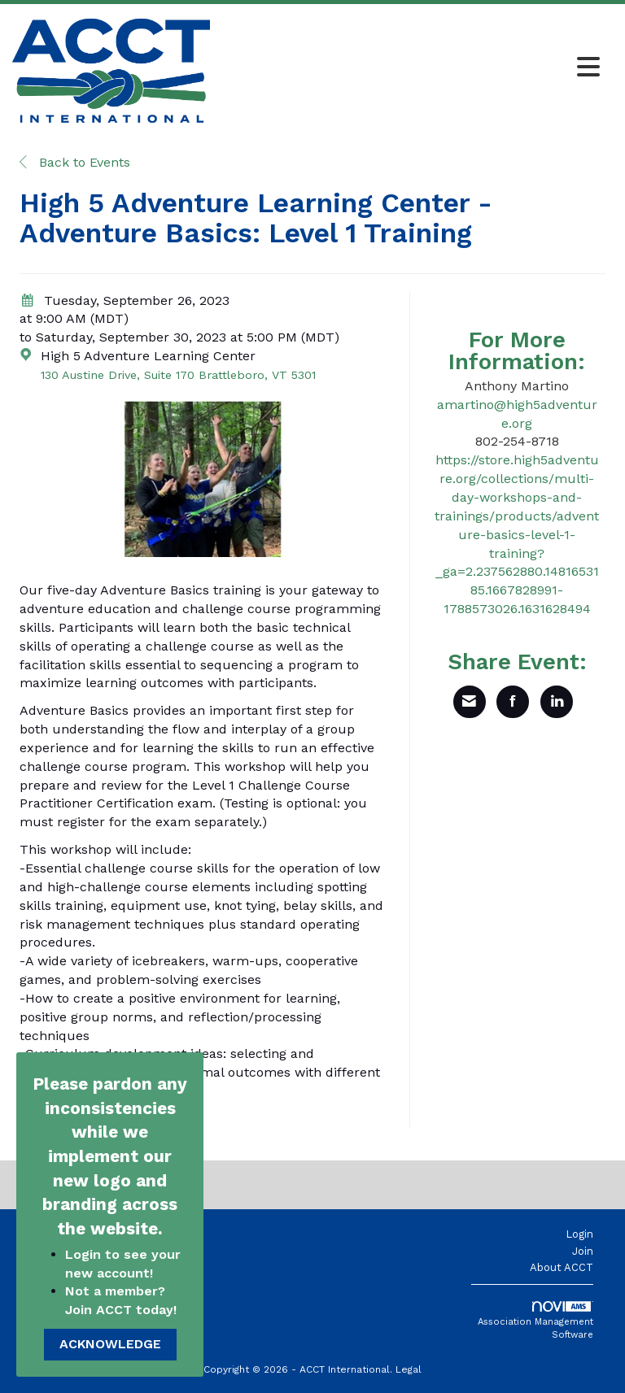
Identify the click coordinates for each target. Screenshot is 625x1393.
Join (582, 1251)
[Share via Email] (469, 702)
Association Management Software (535, 1320)
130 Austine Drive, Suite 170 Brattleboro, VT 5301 (178, 374)
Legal (409, 1369)
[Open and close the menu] (409, 68)
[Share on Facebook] (512, 702)
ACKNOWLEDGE (110, 1344)
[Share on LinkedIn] (556, 702)
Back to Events (75, 162)
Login (579, 1234)
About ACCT (561, 1267)
